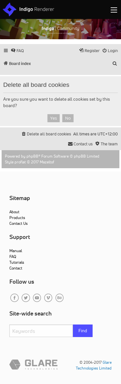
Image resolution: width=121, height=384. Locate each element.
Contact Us (18, 223)
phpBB (32, 156)
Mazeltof (47, 162)
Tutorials (16, 262)
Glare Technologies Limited (94, 365)
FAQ (12, 256)
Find (82, 331)
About (14, 212)
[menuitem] (17, 50)
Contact (15, 268)
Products (17, 217)
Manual (15, 250)
